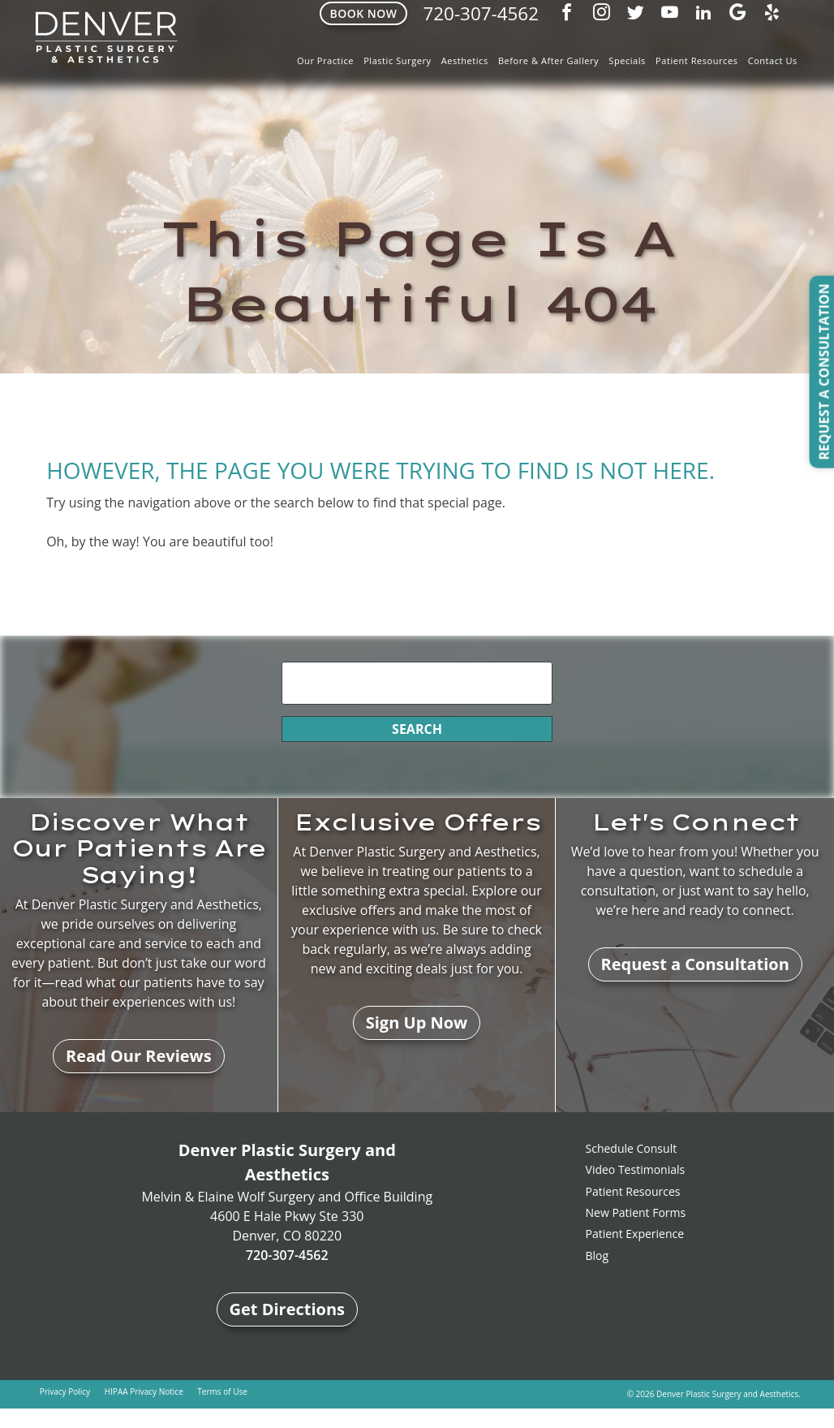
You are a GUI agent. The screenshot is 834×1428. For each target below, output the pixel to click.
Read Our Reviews (139, 1056)
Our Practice (325, 60)
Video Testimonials (636, 1169)
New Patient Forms (636, 1212)
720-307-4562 (481, 13)
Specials (627, 60)
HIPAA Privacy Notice (144, 1391)
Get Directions (288, 1309)
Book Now (363, 13)
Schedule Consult (631, 1148)
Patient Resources (696, 60)
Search (417, 729)
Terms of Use (222, 1391)
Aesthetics (464, 60)
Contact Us (772, 60)
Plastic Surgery (397, 60)
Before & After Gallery (548, 60)
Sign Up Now (417, 1022)
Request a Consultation (695, 964)
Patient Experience (635, 1233)
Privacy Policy (65, 1391)
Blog (597, 1255)
